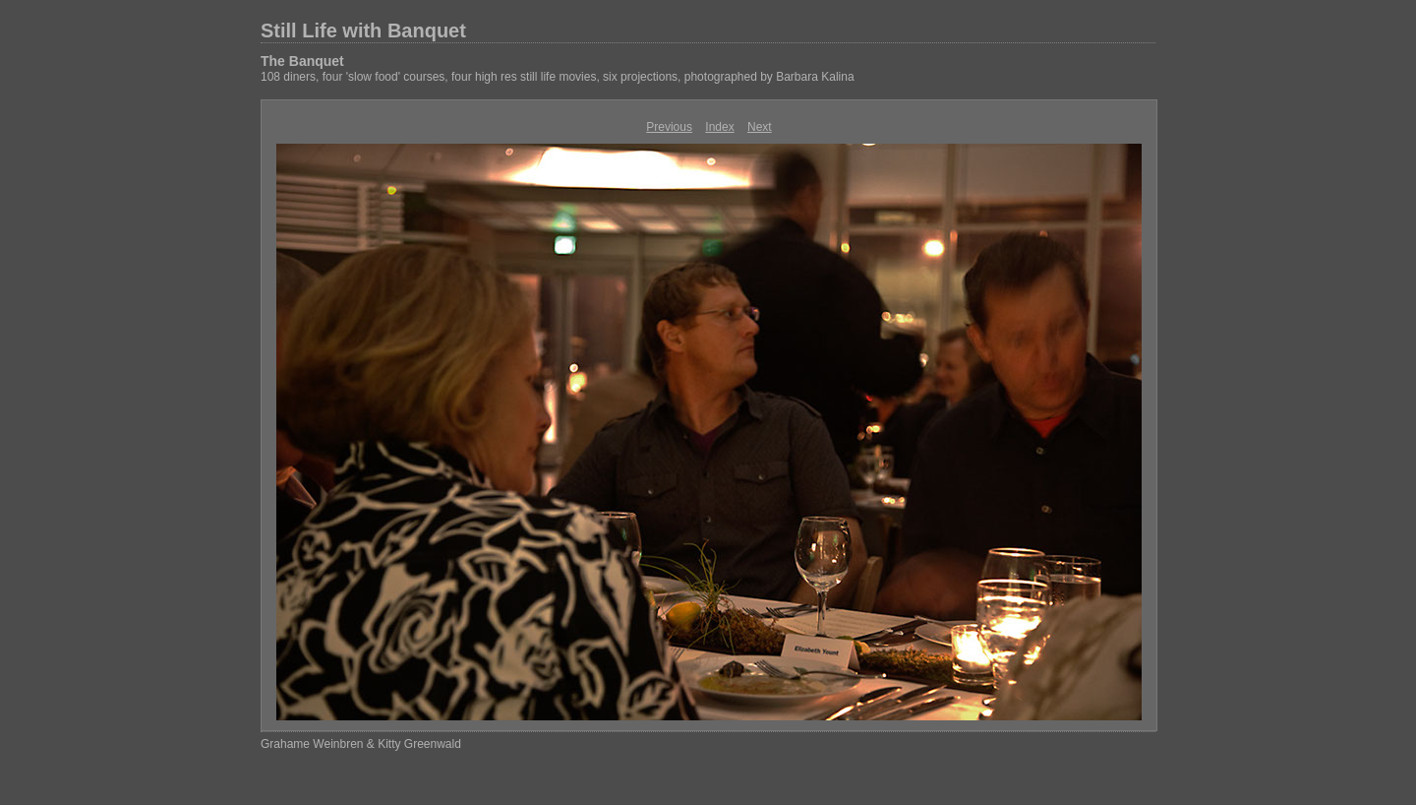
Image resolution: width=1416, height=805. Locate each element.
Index (719, 127)
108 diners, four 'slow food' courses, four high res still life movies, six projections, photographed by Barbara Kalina (558, 77)
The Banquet (302, 61)
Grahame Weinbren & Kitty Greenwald (361, 744)
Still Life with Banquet (363, 30)
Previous (669, 127)
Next (759, 127)
